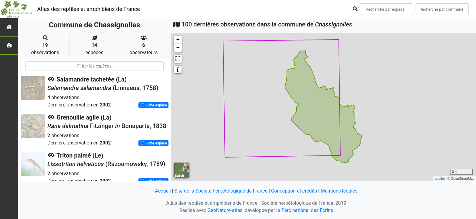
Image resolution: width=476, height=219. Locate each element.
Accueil (163, 191)
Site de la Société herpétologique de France (221, 191)
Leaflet (440, 178)
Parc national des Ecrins (307, 210)
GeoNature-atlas (225, 210)
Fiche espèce (153, 105)
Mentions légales (339, 191)
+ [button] (178, 39)
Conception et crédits (294, 191)
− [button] (178, 47)
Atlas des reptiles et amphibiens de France (88, 9)
